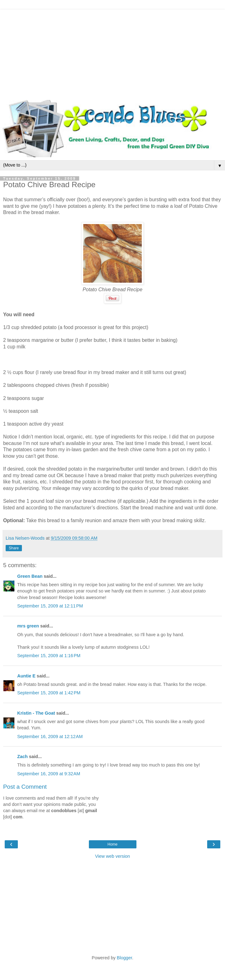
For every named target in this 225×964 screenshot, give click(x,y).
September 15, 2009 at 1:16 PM (48, 655)
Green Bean (30, 576)
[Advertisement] (112, 53)
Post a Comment (25, 786)
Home (112, 844)
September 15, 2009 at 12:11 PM (50, 605)
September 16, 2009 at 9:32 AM (48, 773)
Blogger (124, 957)
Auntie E (26, 675)
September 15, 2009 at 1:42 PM (48, 692)
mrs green (28, 625)
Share (14, 548)
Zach (22, 756)
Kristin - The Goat (36, 713)
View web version (112, 856)
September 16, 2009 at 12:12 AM (50, 736)
